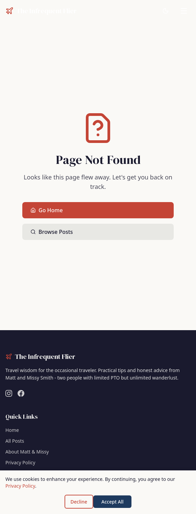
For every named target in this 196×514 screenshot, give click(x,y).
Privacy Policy (20, 462)
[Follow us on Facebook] (21, 393)
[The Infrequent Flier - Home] (41, 11)
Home (12, 430)
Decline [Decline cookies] (79, 501)
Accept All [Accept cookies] (112, 501)
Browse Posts (51, 232)
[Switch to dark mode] (166, 11)
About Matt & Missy (27, 451)
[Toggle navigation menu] (184, 11)
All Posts (14, 441)
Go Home (46, 210)
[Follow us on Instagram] (8, 393)
